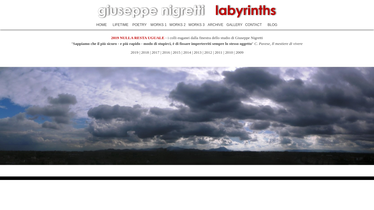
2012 (208, 52)
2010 (229, 52)
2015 (177, 52)
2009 (239, 52)
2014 (187, 52)
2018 (145, 52)
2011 (218, 52)
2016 (166, 52)
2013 (198, 52)
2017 (156, 52)
